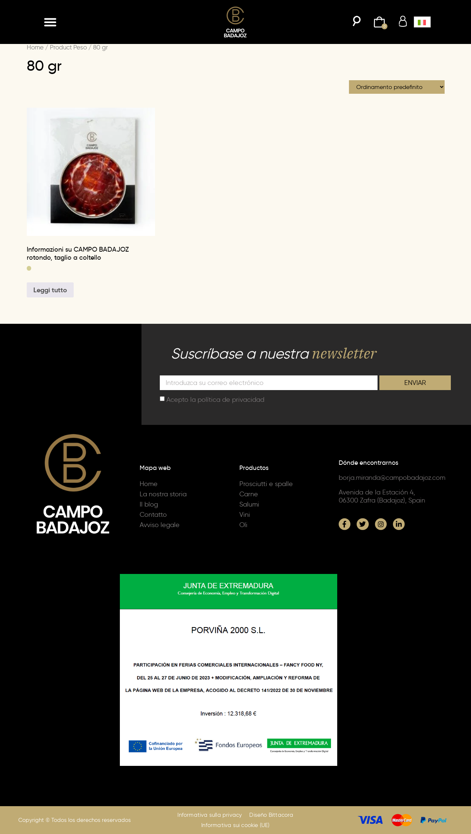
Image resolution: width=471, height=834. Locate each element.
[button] (50, 22)
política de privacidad (231, 399)
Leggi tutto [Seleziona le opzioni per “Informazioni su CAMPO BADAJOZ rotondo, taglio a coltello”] (50, 290)
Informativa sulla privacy (209, 815)
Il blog (149, 504)
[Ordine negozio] (397, 87)
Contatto (153, 515)
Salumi (249, 504)
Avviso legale (160, 525)
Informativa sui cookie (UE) (235, 825)
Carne (248, 494)
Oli (243, 525)
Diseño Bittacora (271, 815)
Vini (244, 515)
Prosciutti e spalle (266, 484)
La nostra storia (163, 494)
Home (35, 47)
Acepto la (215, 399)
